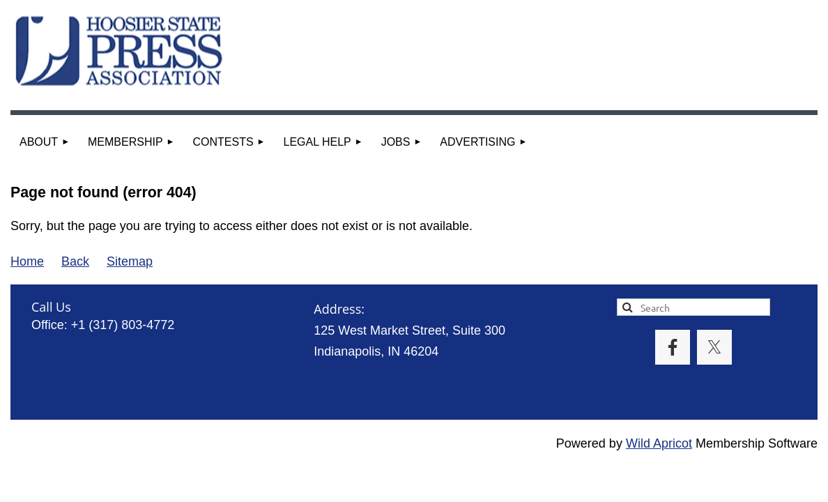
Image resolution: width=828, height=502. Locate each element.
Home (27, 261)
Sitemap (130, 261)
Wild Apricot (659, 443)
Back (75, 261)
